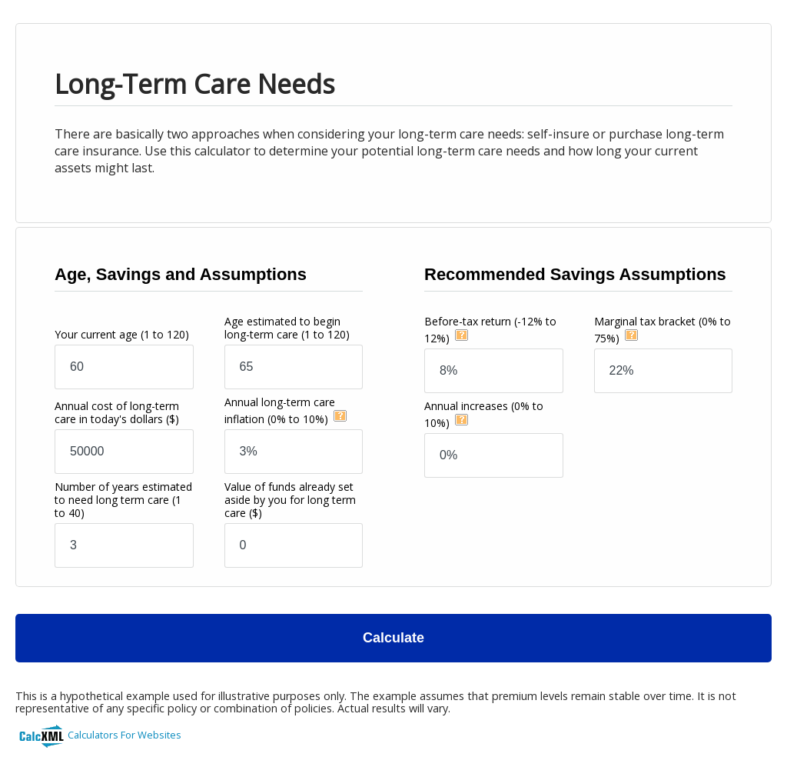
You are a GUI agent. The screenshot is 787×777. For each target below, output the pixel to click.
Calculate (393, 637)
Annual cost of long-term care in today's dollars (117, 412)
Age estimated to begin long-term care (287, 328)
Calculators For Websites (124, 735)
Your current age (122, 334)
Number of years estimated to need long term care (123, 499)
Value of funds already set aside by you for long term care (290, 499)
